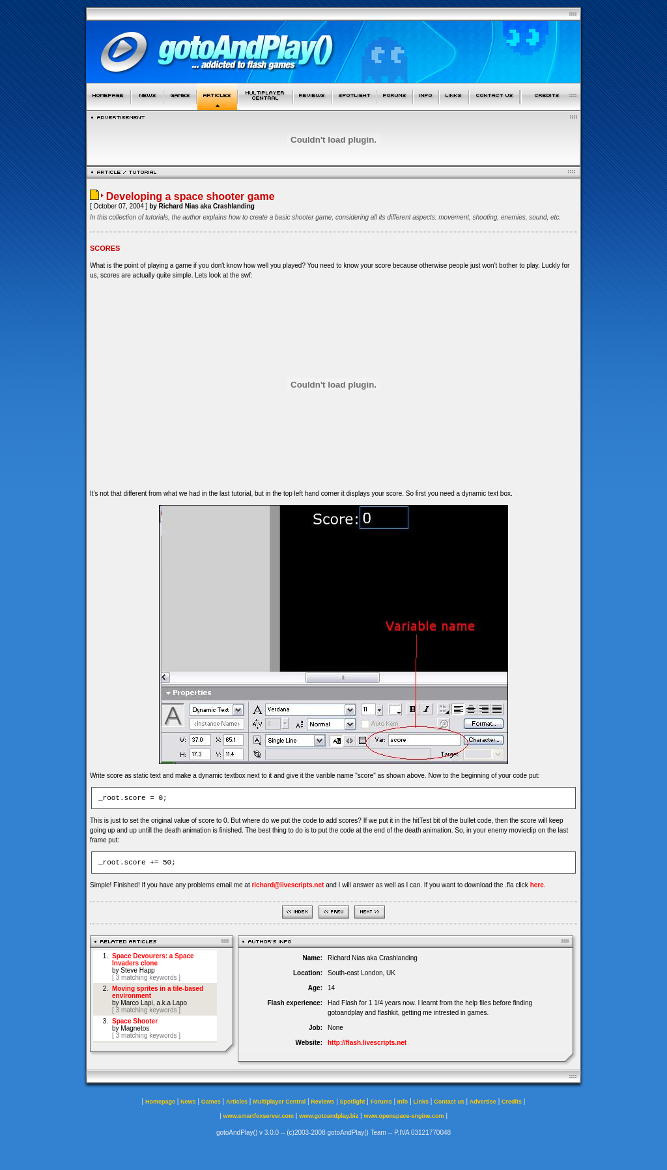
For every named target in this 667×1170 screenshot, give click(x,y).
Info (402, 1101)
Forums (381, 1101)
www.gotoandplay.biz (328, 1116)
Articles (237, 1101)
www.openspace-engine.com (403, 1116)
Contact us (449, 1101)
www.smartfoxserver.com (258, 1116)
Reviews (322, 1101)
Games (211, 1101)
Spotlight (352, 1101)
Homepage (160, 1101)
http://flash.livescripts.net (367, 1042)
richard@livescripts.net (287, 885)
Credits (512, 1101)
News (188, 1101)
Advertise (483, 1101)
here (537, 885)
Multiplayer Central (279, 1101)
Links (421, 1101)
